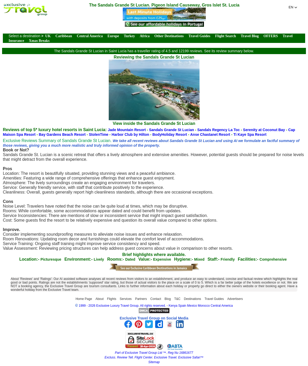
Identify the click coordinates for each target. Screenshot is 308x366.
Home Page (84, 299)
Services (126, 299)
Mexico (192, 305)
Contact (155, 299)
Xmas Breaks (39, 41)
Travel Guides (199, 36)
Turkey (129, 36)
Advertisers (235, 299)
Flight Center (143, 357)
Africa (144, 36)
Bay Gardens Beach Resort (62, 134)
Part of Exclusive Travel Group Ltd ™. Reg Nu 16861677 (154, 353)
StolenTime (99, 134)
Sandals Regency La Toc (219, 130)
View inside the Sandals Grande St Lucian (154, 121)
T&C (177, 299)
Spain (182, 305)
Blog (168, 299)
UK (48, 36)
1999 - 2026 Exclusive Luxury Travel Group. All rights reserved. (122, 305)
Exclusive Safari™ (190, 357)
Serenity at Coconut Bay (264, 130)
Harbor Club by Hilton (131, 134)
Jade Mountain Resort (127, 130)
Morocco (204, 305)
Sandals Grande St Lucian (172, 130)
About (99, 299)
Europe (113, 36)
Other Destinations (169, 36)
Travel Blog (250, 36)
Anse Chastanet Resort (210, 134)
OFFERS (270, 36)
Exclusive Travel (165, 357)
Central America (90, 36)
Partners (141, 299)
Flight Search (225, 36)
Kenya (173, 305)
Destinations (192, 299)
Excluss (110, 357)
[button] (293, 7)
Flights (111, 299)
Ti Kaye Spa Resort (249, 134)
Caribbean (64, 36)
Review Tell (125, 357)
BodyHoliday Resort (170, 134)
